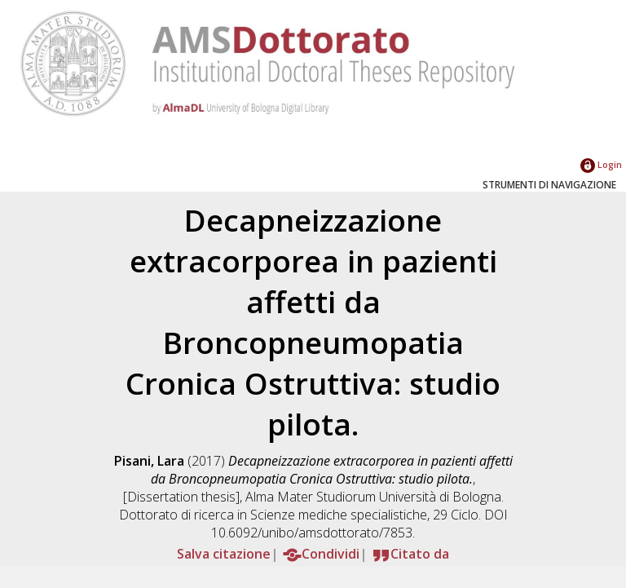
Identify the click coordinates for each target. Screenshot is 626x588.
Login (601, 164)
